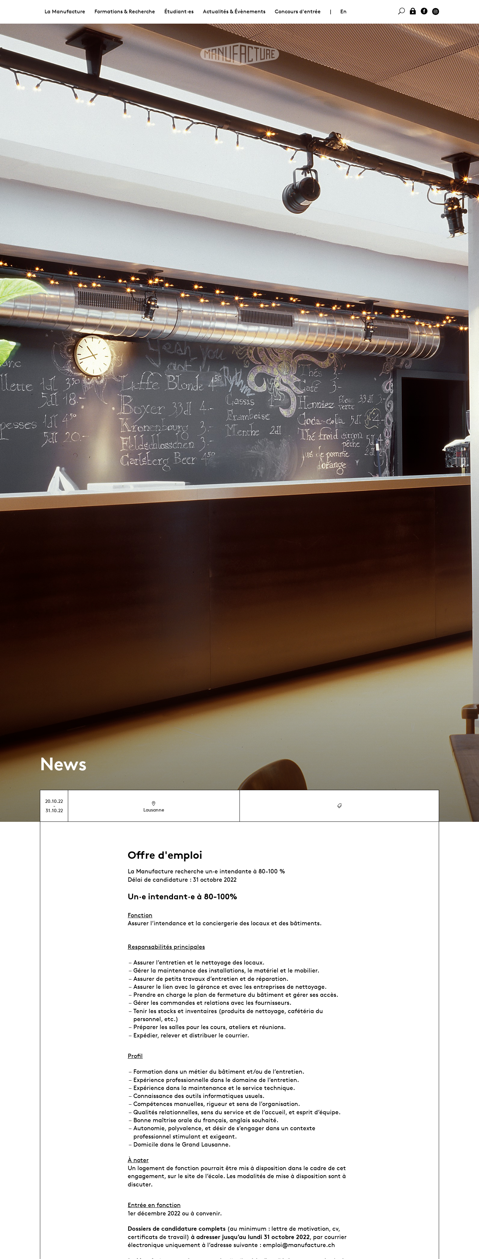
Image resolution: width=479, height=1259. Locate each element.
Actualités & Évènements (234, 11)
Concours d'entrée (298, 11)
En (343, 11)
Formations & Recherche (124, 11)
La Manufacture (65, 11)
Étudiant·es (179, 11)
